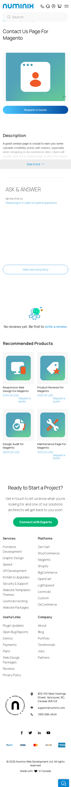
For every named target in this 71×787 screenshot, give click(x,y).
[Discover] (48, 745)
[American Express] (61, 745)
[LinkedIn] (39, 732)
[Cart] (59, 6)
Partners (44, 657)
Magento (44, 560)
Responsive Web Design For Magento (16, 389)
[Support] (48, 6)
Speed (7, 564)
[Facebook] (22, 732)
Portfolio (44, 638)
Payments (10, 645)
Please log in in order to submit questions (31, 203)
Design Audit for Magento (13, 445)
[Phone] (42, 6)
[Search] (35, 17)
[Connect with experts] (35, 522)
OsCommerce (47, 604)
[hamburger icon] (66, 6)
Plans (6, 651)
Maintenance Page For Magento (51, 445)
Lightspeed (46, 585)
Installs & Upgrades (16, 577)
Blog (41, 632)
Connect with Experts (35, 522)
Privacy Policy (12, 675)
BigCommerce (47, 572)
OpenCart (44, 579)
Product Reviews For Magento (50, 389)
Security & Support (15, 583)
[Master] (35, 745)
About (42, 625)
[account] (53, 6)
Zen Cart (44, 547)
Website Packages (16, 607)
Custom (43, 598)
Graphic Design (13, 558)
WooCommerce (49, 553)
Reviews (9, 669)
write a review (55, 326)
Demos (8, 638)
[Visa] (22, 745)
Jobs (41, 651)
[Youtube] (48, 732)
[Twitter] (30, 732)
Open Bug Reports (15, 632)
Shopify (43, 566)
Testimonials (46, 645)
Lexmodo (44, 592)
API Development (15, 571)
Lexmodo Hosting (15, 601)
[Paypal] (9, 745)
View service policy (35, 269)
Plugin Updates (13, 625)
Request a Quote (35, 110)
